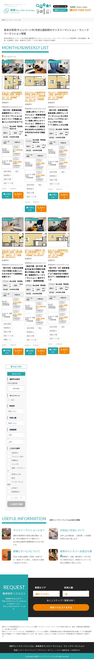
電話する (19, 195)
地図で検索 (17, 366)
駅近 (13, 477)
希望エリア (40, 586)
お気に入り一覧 (61, 6)
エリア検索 (37, 11)
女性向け (15, 452)
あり (13, 399)
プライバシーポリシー (46, 649)
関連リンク (18, 649)
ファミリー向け (18, 455)
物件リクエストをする (61, 606)
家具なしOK (16, 473)
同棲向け (15, 459)
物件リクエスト (60, 10)
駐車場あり (16, 491)
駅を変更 (16, 387)
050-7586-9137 (81, 10)
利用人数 (68, 586)
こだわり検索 (47, 11)
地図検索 (44, 11)
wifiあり (15, 487)
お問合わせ (8, 195)
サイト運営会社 (63, 649)
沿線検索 (41, 11)
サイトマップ (30, 649)
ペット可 (15, 463)
